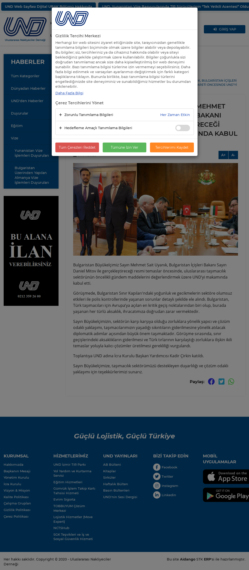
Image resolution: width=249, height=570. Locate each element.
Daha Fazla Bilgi (69, 93)
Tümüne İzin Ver (124, 147)
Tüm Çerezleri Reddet (77, 147)
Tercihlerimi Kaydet (172, 147)
